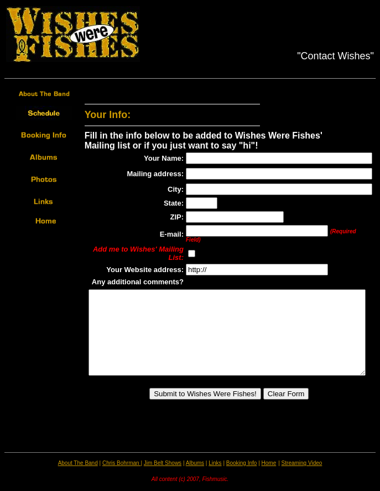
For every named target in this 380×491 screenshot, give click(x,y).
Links (215, 463)
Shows (173, 463)
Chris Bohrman (121, 463)
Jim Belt (154, 463)
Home (269, 463)
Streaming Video (302, 463)
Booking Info (241, 463)
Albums (195, 463)
